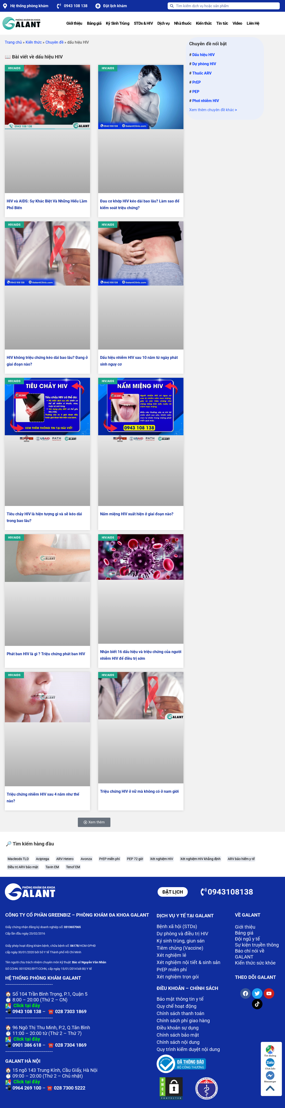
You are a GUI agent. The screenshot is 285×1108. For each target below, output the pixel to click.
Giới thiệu (74, 23)
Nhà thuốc (182, 23)
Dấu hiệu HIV (203, 54)
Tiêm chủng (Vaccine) (180, 948)
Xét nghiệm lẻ (171, 955)
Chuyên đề (54, 42)
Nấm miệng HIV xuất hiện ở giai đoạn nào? (136, 514)
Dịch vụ (163, 23)
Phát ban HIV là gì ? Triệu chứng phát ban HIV (46, 654)
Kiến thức (204, 23)
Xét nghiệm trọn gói (178, 977)
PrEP (196, 82)
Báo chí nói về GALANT (249, 954)
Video (237, 23)
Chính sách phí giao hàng (183, 1020)
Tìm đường (270, 1051)
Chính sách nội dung (178, 1042)
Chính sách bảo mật (178, 1035)
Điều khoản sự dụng (178, 1028)
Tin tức (222, 23)
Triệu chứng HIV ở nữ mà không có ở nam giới (139, 791)
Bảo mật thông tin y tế (180, 999)
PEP (195, 91)
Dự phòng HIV (204, 64)
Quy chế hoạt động (176, 1006)
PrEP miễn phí (172, 969)
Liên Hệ (253, 23)
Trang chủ (13, 42)
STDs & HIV (143, 23)
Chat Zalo (270, 1064)
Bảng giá (94, 23)
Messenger (270, 1077)
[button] (94, 822)
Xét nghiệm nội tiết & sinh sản (188, 962)
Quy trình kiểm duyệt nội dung (188, 1049)
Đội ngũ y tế (247, 939)
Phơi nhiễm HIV (205, 100)
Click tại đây (26, 1005)
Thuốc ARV (201, 73)
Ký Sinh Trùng (117, 23)
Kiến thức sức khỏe (255, 963)
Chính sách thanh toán (180, 1013)
